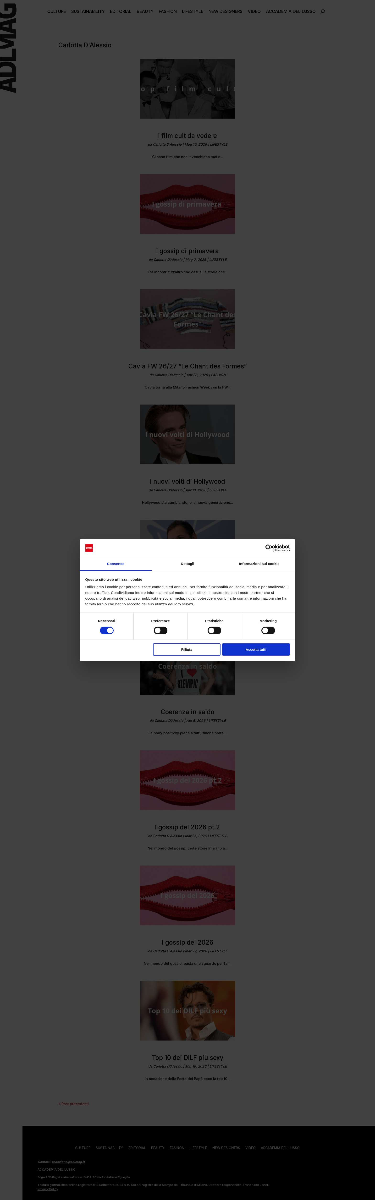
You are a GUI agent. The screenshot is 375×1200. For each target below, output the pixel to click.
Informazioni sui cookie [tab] (259, 564)
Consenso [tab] (115, 564)
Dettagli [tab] (187, 564)
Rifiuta (186, 649)
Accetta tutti (256, 649)
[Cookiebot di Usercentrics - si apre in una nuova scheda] (269, 548)
